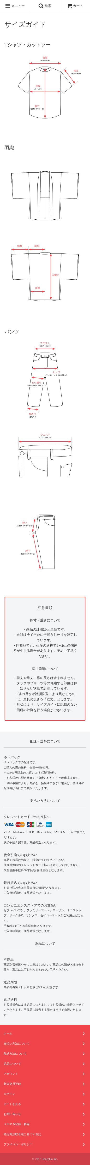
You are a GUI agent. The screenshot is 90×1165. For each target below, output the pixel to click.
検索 (44, 5)
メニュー (15, 5)
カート (75, 5)
